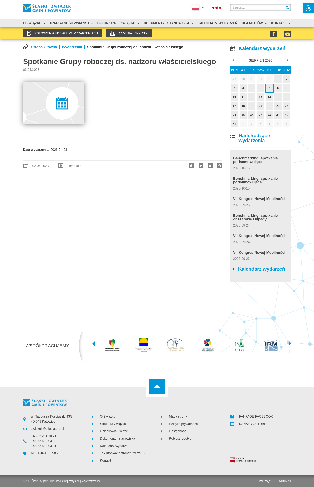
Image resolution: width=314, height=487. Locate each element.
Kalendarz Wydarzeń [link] (217, 23)
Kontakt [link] (281, 23)
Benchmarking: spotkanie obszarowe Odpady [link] (255, 217)
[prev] (233, 60)
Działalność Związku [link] (71, 23)
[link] (308, 8)
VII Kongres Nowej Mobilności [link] (259, 199)
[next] (288, 60)
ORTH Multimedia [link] (281, 481)
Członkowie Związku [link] (118, 23)
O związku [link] (34, 23)
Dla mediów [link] (254, 23)
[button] (191, 165)
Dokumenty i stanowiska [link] (168, 23)
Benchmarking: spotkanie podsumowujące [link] (255, 160)
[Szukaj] (287, 7)
